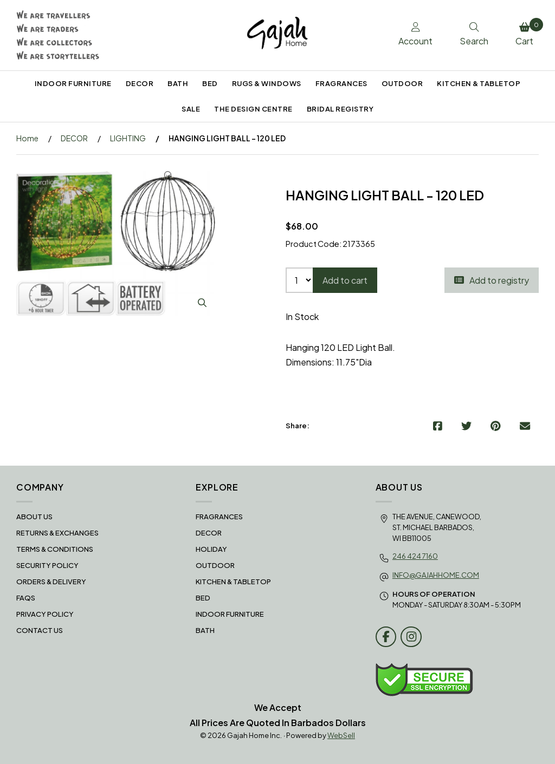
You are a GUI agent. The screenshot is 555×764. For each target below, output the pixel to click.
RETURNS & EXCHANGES (57, 532)
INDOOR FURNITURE (73, 83)
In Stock (302, 316)
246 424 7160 (415, 556)
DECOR (140, 83)
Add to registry (491, 280)
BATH (177, 83)
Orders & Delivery (51, 581)
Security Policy (47, 565)
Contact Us (39, 630)
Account (415, 34)
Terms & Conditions (54, 549)
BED (210, 83)
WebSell (341, 735)
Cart (527, 32)
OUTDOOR (402, 83)
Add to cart (344, 280)
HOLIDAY (211, 549)
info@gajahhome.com (435, 575)
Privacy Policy (45, 614)
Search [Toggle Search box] (474, 34)
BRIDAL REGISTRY (340, 109)
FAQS (25, 597)
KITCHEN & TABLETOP (478, 83)
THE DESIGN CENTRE (253, 109)
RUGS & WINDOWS (266, 83)
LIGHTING (128, 138)
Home (27, 138)
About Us (34, 516)
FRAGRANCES (341, 83)
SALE (191, 109)
